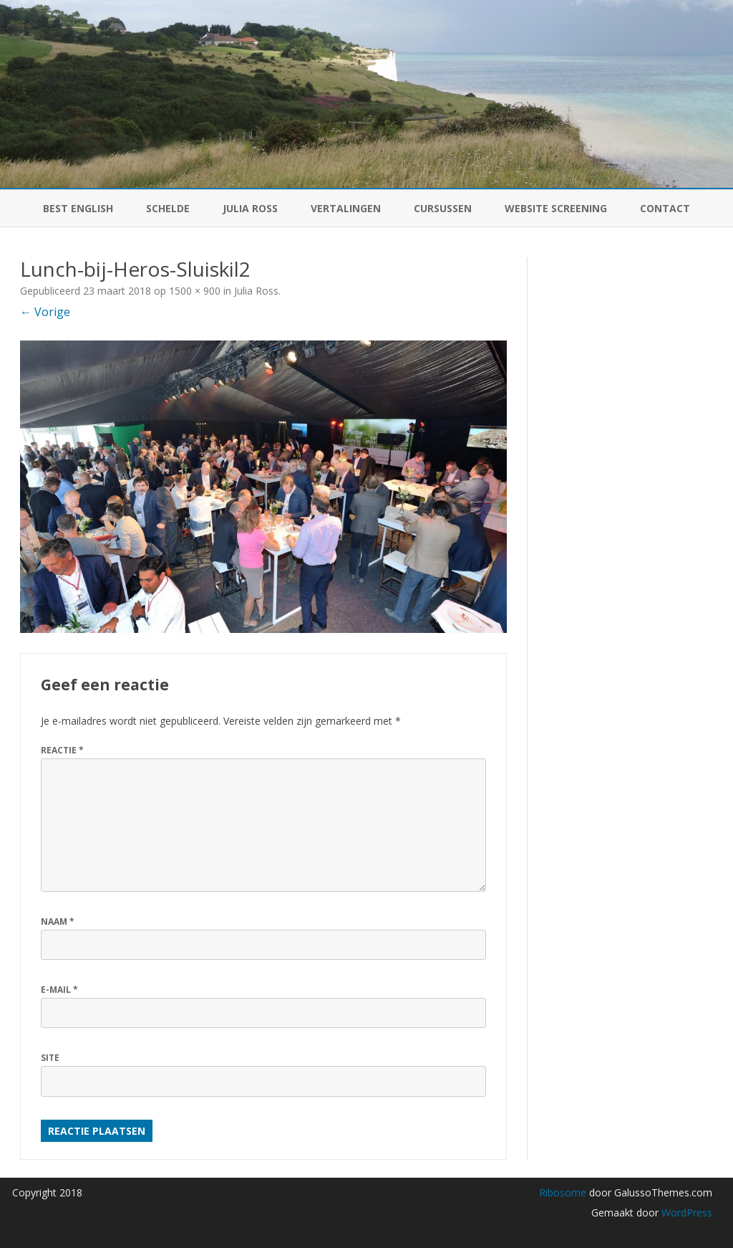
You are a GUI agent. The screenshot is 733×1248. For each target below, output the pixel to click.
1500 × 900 (194, 290)
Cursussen (443, 208)
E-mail (59, 989)
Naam (57, 921)
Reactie (62, 750)
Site (50, 1058)
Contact (665, 208)
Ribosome (562, 1192)
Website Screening (556, 208)
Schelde (168, 208)
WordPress (685, 1212)
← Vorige (45, 312)
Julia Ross (250, 208)
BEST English (78, 208)
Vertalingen (346, 208)
